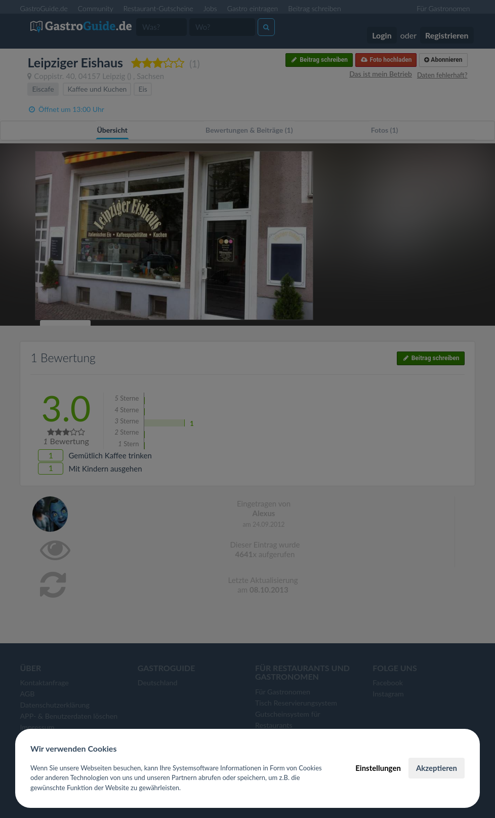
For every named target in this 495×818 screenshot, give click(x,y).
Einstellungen (378, 767)
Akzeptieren (436, 767)
